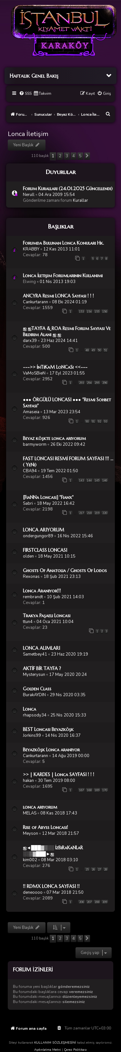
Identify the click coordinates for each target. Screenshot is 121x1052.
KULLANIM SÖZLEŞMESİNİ (55, 1042)
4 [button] (73, 156)
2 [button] (60, 156)
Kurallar (80, 200)
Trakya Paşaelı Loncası (46, 616)
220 (104, 513)
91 (93, 422)
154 (89, 312)
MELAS (29, 813)
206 (81, 902)
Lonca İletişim (28, 134)
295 (97, 383)
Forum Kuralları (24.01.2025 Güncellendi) (68, 188)
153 (81, 312)
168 (89, 790)
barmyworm (34, 444)
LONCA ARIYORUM (43, 530)
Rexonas (31, 577)
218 (89, 513)
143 (81, 480)
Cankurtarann (35, 302)
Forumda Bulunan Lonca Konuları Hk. (63, 243)
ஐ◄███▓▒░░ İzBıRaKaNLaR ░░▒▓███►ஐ (53, 851)
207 (89, 902)
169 (97, 790)
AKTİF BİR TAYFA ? (42, 668)
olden (28, 556)
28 (105, 870)
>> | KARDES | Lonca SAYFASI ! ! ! (58, 774)
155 (97, 312)
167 (81, 790)
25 (87, 870)
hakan (28, 781)
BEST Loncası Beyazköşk (48, 729)
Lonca (29, 709)
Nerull (29, 195)
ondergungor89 (38, 536)
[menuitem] (25, 93)
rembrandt (33, 597)
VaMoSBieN (34, 373)
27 (99, 870)
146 (104, 480)
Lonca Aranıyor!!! (42, 591)
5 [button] (80, 156)
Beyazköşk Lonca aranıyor (51, 750)
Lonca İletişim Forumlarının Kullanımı (63, 275)
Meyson (30, 833)
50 (99, 350)
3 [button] (67, 156)
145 (97, 480)
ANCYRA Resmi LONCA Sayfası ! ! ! (58, 296)
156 (104, 312)
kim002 (30, 860)
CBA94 (30, 471)
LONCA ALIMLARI (41, 648)
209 (104, 902)
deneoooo (33, 892)
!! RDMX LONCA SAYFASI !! (51, 886)
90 (87, 422)
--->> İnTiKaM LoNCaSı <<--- (55, 367)
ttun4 (28, 622)
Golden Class (37, 689)
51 (105, 350)
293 (81, 383)
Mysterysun (34, 674)
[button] (87, 156)
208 (97, 902)
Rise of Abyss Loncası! (45, 827)
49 (93, 350)
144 (89, 480)
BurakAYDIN (34, 695)
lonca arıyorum (40, 807)
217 (81, 513)
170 (104, 790)
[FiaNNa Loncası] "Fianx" (48, 497)
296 (104, 383)
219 (97, 513)
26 (93, 870)
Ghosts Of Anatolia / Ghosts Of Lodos (65, 570)
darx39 (30, 341)
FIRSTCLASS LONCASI (45, 550)
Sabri (28, 503)
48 (87, 350)
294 (89, 383)
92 (99, 422)
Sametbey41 (35, 654)
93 (105, 422)
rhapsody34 (34, 715)
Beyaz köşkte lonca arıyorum (54, 438)
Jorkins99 (32, 735)
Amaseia (31, 412)
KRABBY (31, 249)
